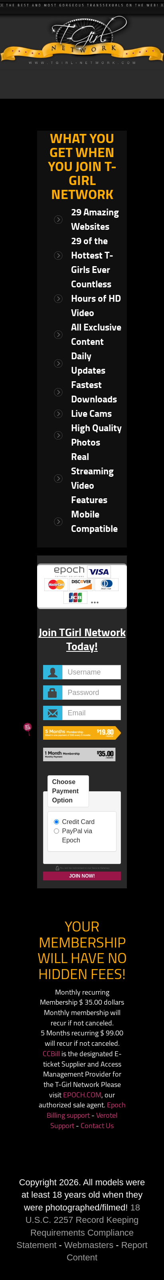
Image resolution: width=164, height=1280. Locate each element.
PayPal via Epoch (73, 836)
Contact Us (97, 1126)
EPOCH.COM (82, 1095)
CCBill (51, 1054)
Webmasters (88, 1245)
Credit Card (74, 821)
